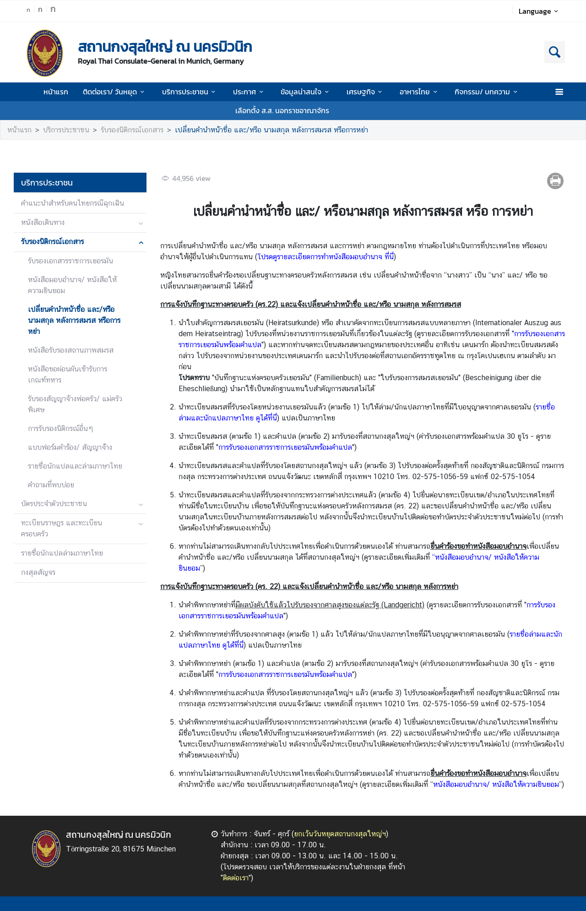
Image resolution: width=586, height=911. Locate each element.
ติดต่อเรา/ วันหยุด (115, 91)
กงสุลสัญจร (38, 572)
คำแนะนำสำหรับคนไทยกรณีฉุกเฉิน (72, 203)
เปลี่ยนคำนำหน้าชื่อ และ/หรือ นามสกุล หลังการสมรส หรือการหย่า (271, 129)
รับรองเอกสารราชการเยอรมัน (70, 260)
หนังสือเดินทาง (43, 222)
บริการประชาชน (190, 91)
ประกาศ (249, 91)
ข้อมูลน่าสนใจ (306, 91)
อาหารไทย (420, 91)
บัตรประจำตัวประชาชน (54, 503)
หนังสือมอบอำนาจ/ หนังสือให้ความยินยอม (72, 285)
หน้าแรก (55, 91)
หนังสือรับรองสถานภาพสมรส (71, 350)
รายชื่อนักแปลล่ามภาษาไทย (62, 553)
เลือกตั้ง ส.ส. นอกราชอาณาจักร (282, 110)
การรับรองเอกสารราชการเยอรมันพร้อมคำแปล (285, 447)
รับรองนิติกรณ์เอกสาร (132, 129)
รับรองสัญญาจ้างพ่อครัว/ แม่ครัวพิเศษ (75, 404)
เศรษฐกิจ (366, 91)
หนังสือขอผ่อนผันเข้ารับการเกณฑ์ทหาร (67, 374)
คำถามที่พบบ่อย (51, 484)
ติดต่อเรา (236, 877)
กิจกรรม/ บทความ (487, 91)
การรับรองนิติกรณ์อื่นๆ (60, 428)
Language (540, 10)
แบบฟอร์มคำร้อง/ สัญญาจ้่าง (70, 447)
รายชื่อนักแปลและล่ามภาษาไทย (75, 466)
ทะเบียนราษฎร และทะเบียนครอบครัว (61, 528)
